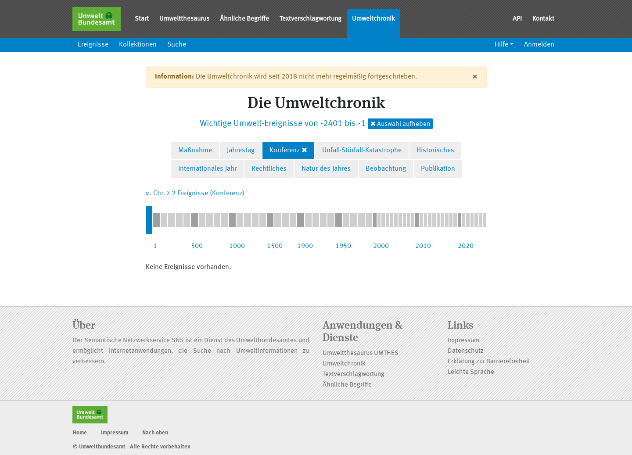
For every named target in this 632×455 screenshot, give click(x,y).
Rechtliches (269, 168)
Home (80, 433)
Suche (176, 44)
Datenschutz (466, 351)
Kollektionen (138, 44)
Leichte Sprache (471, 372)
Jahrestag (241, 150)
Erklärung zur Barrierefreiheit (489, 361)
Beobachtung (386, 168)
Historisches (435, 150)
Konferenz (284, 150)
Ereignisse (93, 44)
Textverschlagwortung (310, 19)
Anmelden (539, 44)
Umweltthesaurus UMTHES (361, 353)
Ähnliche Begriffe (244, 19)
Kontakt (543, 19)
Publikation (438, 168)
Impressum (463, 340)
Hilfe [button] (501, 44)
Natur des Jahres (326, 168)
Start (142, 19)
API (517, 19)
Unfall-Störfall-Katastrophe (362, 150)
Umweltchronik (373, 19)
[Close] (475, 77)
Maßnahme (195, 150)
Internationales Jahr (207, 168)
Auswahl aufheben (400, 124)
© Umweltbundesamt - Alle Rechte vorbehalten (131, 447)
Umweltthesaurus (184, 19)
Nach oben (155, 433)
